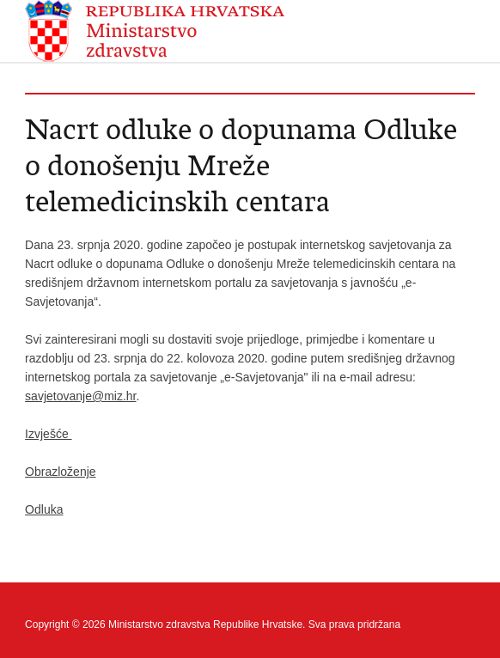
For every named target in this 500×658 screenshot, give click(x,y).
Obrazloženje (60, 471)
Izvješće (48, 434)
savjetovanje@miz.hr (80, 396)
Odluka (44, 509)
